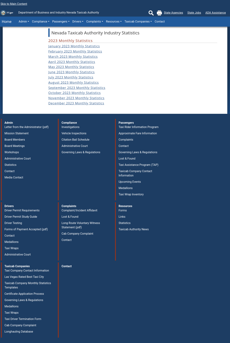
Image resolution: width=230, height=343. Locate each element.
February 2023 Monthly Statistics (75, 51)
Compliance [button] (39, 21)
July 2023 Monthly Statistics (70, 77)
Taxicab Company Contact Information (135, 173)
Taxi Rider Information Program (138, 127)
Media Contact (13, 177)
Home (6, 21)
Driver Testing (13, 223)
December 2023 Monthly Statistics (76, 103)
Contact (160, 21)
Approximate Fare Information (138, 133)
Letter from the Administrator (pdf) (26, 127)
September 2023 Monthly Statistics (76, 88)
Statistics (10, 165)
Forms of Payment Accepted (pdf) (26, 229)
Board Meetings (14, 146)
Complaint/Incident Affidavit (79, 210)
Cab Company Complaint (77, 233)
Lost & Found (127, 158)
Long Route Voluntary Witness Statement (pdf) (80, 225)
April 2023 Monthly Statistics (71, 62)
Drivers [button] (76, 21)
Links (122, 216)
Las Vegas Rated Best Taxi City (24, 277)
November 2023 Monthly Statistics (76, 98)
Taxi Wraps (11, 248)
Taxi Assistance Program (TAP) (138, 165)
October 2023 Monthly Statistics (74, 93)
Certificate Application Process (24, 293)
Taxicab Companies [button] (137, 21)
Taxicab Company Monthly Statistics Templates (27, 285)
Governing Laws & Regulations (80, 152)
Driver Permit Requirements (22, 210)
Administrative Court (17, 158)
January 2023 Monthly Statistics (74, 46)
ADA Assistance (215, 12)
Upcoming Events (130, 181)
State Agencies (173, 12)
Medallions (126, 188)
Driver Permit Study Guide (20, 216)
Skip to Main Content (14, 4)
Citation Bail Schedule (75, 139)
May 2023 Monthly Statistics (71, 67)
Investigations (70, 127)
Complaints (126, 139)
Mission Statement (16, 133)
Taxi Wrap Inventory (131, 194)
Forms (123, 210)
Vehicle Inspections (73, 133)
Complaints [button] (93, 21)
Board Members (14, 139)
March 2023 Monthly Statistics (73, 56)
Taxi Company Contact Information (26, 270)
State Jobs (194, 12)
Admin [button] (23, 21)
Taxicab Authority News (134, 229)
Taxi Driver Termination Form (22, 319)
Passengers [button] (59, 21)
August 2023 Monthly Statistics (73, 82)
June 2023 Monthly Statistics (71, 72)
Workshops (11, 152)
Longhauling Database (18, 331)
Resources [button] (112, 21)
